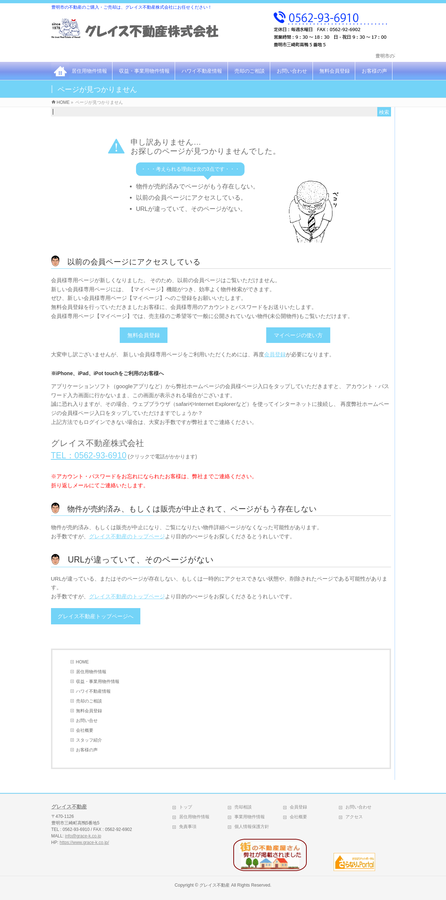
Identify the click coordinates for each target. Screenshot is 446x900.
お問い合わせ (292, 71)
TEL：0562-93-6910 (89, 455)
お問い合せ (87, 720)
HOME (82, 662)
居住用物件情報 (89, 71)
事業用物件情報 (249, 816)
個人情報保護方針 (251, 826)
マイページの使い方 (298, 335)
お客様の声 (374, 71)
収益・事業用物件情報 (144, 71)
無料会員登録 (334, 71)
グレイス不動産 (69, 807)
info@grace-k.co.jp (83, 836)
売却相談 (243, 807)
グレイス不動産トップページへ (95, 616)
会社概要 (84, 730)
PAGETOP (378, 787)
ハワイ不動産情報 (202, 71)
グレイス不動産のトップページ (127, 536)
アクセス (354, 816)
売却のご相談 (249, 71)
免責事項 (187, 826)
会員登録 (275, 354)
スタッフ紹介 (89, 740)
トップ (185, 807)
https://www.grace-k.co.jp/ (84, 842)
